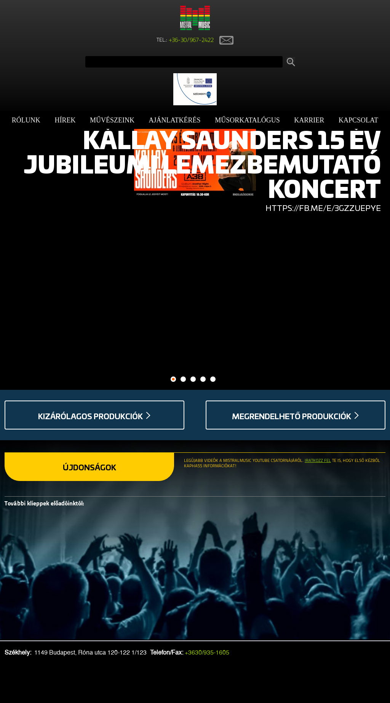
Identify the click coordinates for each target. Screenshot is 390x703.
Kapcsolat (358, 120)
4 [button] (203, 379)
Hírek (64, 120)
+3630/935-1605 (207, 652)
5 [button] (213, 379)
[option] (195, 163)
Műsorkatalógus (247, 120)
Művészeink (112, 120)
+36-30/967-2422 (191, 40)
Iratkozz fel (318, 461)
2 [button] (183, 379)
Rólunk (26, 120)
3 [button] (193, 379)
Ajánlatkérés (175, 120)
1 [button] (173, 379)
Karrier (309, 120)
